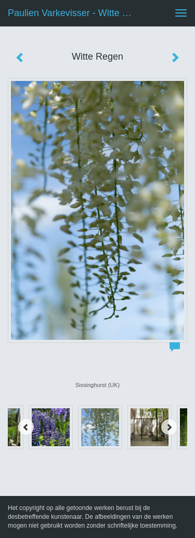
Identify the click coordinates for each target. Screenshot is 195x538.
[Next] (169, 427)
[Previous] (26, 427)
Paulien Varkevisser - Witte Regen (74, 13)
